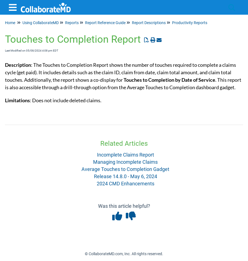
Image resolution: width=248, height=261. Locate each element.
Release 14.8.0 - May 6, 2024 (125, 176)
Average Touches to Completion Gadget (125, 169)
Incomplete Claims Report (125, 155)
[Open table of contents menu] (14, 7)
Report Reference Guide (105, 23)
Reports (72, 23)
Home (10, 23)
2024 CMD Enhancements (125, 183)
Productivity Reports (189, 23)
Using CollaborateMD (40, 23)
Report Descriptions (149, 23)
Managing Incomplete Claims (125, 162)
